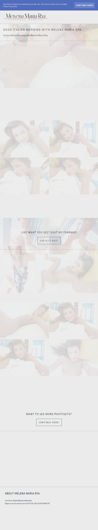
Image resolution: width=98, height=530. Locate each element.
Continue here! (49, 422)
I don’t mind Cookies (84, 5)
